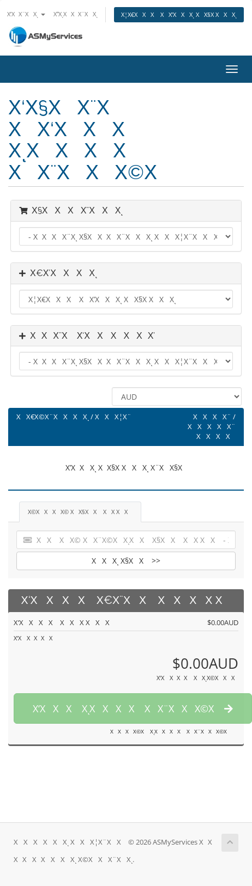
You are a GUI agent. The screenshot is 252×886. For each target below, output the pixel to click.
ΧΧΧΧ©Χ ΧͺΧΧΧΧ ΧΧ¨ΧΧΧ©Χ (170, 731)
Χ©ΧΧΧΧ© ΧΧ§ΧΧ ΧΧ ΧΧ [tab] (80, 512)
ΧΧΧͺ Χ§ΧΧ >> (126, 560)
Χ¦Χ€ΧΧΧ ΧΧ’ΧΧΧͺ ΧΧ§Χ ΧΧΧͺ (179, 14)
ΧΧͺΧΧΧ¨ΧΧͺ (75, 14)
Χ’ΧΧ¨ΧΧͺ (26, 14)
